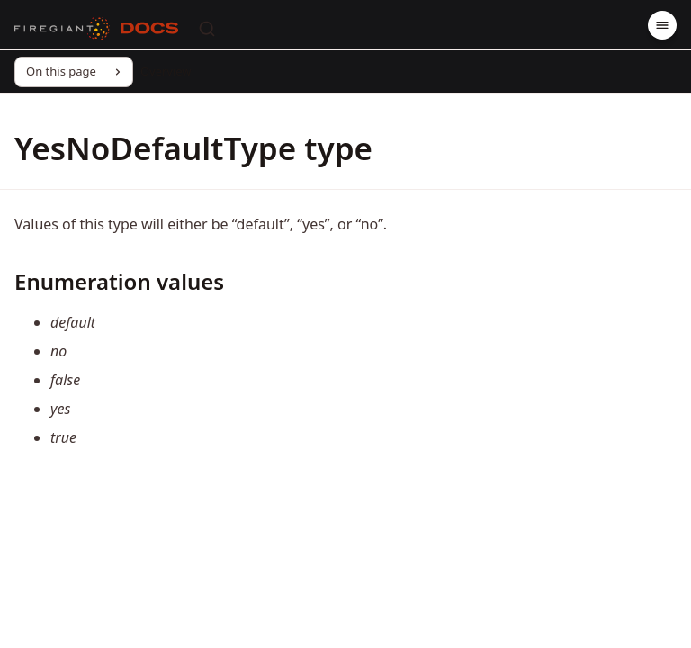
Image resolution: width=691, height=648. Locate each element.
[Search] (207, 29)
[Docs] (149, 28)
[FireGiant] (62, 28)
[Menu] (662, 25)
